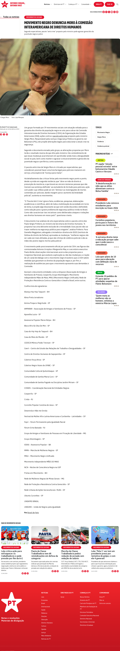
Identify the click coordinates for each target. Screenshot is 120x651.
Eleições (44, 616)
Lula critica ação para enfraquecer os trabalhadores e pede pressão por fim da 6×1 (12, 555)
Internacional (45, 606)
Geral (62, 597)
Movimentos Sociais (11, 547)
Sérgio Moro (101, 137)
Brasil (100, 272)
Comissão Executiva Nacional (89, 615)
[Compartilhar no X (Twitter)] (4, 134)
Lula (42, 597)
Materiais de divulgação (12, 621)
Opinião (43, 629)
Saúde (43, 610)
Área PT (99, 4)
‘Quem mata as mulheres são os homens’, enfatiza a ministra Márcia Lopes (106, 299)
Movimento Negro (103, 132)
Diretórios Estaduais (86, 625)
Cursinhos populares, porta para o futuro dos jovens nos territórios (107, 222)
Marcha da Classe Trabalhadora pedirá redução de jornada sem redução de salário (72, 555)
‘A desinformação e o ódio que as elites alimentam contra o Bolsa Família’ (106, 187)
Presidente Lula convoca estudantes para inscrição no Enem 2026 (107, 205)
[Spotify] (117, 12)
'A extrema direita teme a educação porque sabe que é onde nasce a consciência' (107, 241)
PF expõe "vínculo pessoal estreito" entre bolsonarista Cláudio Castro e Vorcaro (106, 168)
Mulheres (101, 292)
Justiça (100, 160)
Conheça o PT (85, 593)
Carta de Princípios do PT (88, 603)
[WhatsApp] (114, 12)
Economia (44, 600)
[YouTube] (112, 12)
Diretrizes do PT (67, 593)
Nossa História (84, 597)
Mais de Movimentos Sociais (11, 523)
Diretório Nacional (86, 619)
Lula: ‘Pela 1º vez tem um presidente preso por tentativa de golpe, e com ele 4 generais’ (103, 555)
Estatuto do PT (85, 600)
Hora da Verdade (104, 180)
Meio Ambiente (46, 636)
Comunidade (104, 593)
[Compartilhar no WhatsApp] (7, 134)
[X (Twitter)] (109, 12)
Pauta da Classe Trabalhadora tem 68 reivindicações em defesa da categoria (44, 555)
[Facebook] (103, 12)
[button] (48, 4)
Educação (101, 199)
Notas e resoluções (10, 618)
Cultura (43, 626)
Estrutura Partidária (86, 612)
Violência (100, 141)
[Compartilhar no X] (25, 573)
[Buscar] (117, 4)
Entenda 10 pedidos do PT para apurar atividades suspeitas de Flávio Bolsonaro (106, 280)
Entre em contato (105, 603)
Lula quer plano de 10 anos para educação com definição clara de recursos (106, 260)
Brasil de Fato (33, 513)
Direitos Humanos (47, 623)
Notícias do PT (46, 639)
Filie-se (109, 4)
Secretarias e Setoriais (87, 622)
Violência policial (103, 146)
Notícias (44, 593)
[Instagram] (106, 12)
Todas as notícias (9, 17)
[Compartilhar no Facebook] (1, 134)
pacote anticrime (60, 136)
